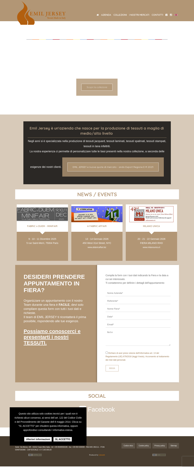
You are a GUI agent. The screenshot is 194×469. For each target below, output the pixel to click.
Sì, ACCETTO (62, 439)
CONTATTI (157, 14)
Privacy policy (159, 448)
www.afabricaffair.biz (97, 247)
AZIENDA (106, 14)
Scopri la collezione (97, 87)
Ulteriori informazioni (38, 439)
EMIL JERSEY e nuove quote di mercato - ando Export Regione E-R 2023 (113, 167)
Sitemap (173, 448)
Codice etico (128, 448)
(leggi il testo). (138, 359)
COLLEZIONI (120, 14)
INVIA (112, 371)
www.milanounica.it (151, 247)
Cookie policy (144, 448)
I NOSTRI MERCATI (139, 14)
